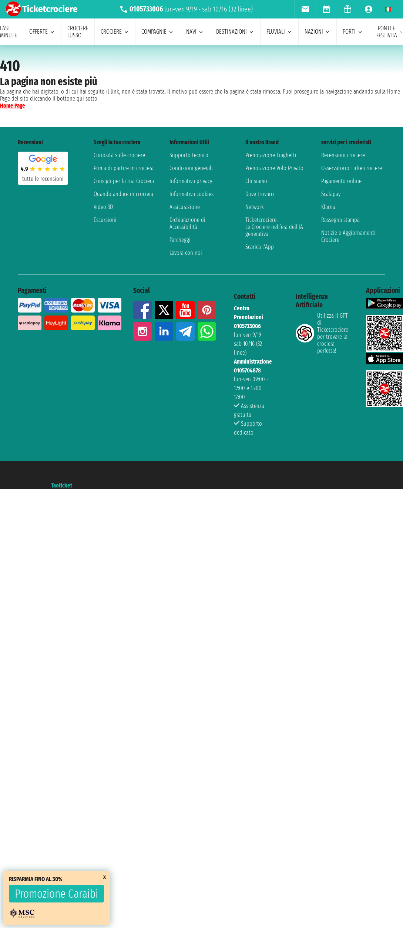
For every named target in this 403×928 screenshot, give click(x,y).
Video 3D (103, 206)
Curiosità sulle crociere (119, 155)
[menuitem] (305, 9)
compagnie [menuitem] (157, 31)
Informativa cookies (191, 194)
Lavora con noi (185, 252)
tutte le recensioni (43, 178)
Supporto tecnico (188, 155)
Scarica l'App (259, 246)
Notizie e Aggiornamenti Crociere (348, 236)
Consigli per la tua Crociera (124, 181)
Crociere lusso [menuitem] (77, 32)
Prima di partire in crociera (124, 168)
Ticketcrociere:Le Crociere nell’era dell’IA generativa (274, 226)
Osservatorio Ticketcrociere (351, 168)
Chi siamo (256, 181)
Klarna (328, 206)
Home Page (12, 105)
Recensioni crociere (343, 155)
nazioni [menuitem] (317, 31)
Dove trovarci (260, 194)
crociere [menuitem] (115, 31)
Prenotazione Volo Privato (274, 168)
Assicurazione (184, 206)
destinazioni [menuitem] (235, 31)
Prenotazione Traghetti (270, 155)
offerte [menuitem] (42, 31)
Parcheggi (180, 239)
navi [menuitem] (195, 31)
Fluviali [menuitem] (279, 31)
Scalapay (330, 194)
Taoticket (61, 485)
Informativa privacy (190, 181)
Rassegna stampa (340, 219)
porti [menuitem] (353, 31)
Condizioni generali (191, 168)
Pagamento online (341, 181)
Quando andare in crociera (123, 194)
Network (254, 206)
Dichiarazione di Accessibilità (187, 223)
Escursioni (105, 219)
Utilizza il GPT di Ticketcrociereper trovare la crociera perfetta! (322, 333)
